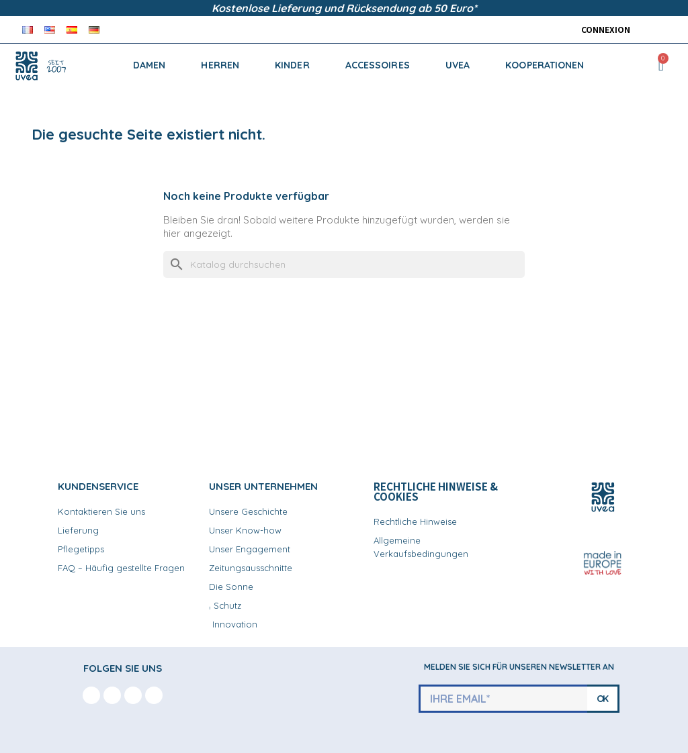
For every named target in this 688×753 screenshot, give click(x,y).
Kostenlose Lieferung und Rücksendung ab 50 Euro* (344, 8)
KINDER (292, 65)
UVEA (457, 65)
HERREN (220, 65)
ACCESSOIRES (377, 65)
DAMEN (149, 65)
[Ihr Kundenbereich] (602, 29)
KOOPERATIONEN (544, 65)
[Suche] (344, 264)
